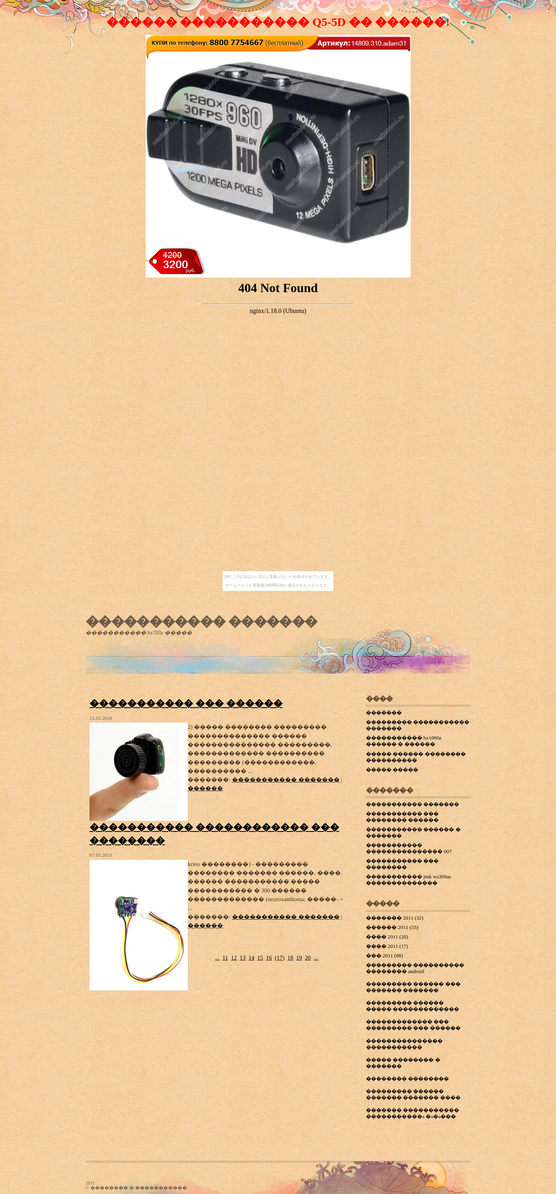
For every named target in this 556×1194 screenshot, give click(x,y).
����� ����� (392, 770)
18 (290, 958)
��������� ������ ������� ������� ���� (413, 1094)
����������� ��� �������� (402, 864)
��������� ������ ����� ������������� (412, 1006)
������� (384, 713)
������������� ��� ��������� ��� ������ (413, 1025)
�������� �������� (407, 1079)
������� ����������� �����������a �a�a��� (412, 1113)
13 (243, 958)
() (280, 958)
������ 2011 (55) (392, 927)
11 (225, 958)
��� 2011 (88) (384, 956)
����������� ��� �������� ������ (402, 817)
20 (308, 958)
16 (269, 958)
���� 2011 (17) (387, 946)
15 (260, 958)
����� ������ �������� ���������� (416, 757)
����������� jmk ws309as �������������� (408, 880)
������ (205, 788)
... (217, 958)
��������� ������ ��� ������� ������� (413, 987)
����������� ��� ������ (186, 703)
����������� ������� (201, 621)
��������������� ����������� (404, 1044)
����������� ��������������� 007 (409, 848)
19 (299, 958)
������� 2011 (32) (394, 918)
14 (251, 958)
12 (234, 958)
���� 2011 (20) (387, 937)
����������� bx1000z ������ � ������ (403, 741)
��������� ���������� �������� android (415, 968)
